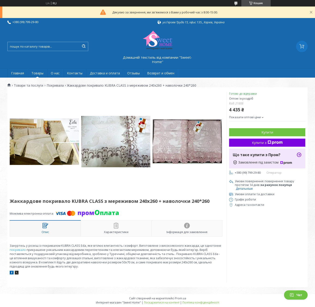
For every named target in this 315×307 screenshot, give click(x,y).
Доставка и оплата (105, 73)
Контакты (74, 73)
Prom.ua (180, 298)
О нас (55, 73)
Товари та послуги (28, 85)
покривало (18, 250)
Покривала (55, 85)
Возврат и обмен (160, 73)
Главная (17, 73)
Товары (37, 73)
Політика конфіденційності (200, 302)
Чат (296, 295)
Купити (267, 132)
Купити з (267, 142)
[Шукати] (83, 46)
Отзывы (133, 73)
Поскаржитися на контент (161, 302)
